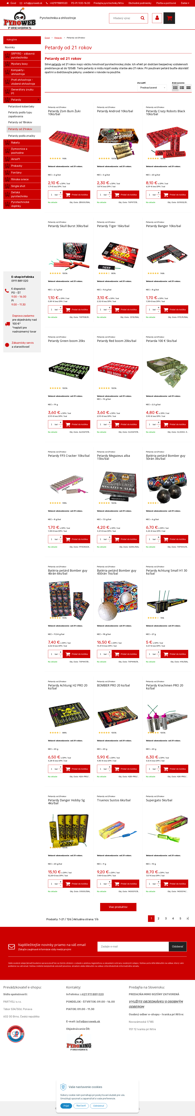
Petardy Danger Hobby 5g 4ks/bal (66, 801)
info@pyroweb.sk (33, 3)
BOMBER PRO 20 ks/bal (113, 685)
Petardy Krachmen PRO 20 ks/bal (164, 686)
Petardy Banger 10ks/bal (163, 226)
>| (188, 918)
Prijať (66, 1105)
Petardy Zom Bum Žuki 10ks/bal (64, 112)
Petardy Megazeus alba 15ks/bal (113, 457)
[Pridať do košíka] (76, 194)
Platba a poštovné (166, 3)
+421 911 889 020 (92, 994)
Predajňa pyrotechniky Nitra (109, 3)
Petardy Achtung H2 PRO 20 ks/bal (67, 686)
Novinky (10, 47)
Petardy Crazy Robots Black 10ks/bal (165, 112)
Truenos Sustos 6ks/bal (113, 800)
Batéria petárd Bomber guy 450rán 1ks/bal (116, 571)
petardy (56, 64)
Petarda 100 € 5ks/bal (161, 341)
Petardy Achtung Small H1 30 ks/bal (166, 571)
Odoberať (177, 946)
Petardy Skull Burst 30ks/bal (68, 226)
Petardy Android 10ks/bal (115, 111)
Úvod (13, 3)
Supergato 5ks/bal (159, 800)
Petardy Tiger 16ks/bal (113, 226)
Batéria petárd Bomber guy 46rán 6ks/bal (67, 571)
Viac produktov (118, 907)
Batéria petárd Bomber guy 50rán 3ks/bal (165, 457)
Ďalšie (185, 3)
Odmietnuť (98, 1105)
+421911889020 (58, 3)
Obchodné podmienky (140, 3)
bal (56, 195)
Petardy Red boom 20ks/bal (116, 341)
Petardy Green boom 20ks (66, 341)
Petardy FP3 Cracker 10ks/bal (69, 456)
